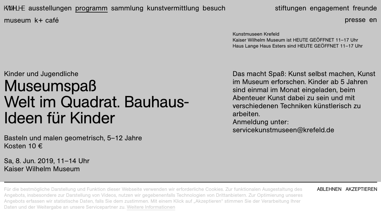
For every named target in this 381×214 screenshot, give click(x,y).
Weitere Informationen (151, 207)
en (373, 19)
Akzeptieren (361, 189)
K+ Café (47, 20)
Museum (17, 20)
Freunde (365, 8)
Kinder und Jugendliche (41, 73)
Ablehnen (329, 189)
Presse (355, 19)
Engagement (329, 8)
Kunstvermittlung (173, 8)
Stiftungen (290, 8)
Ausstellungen (50, 8)
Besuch (214, 8)
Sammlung (127, 8)
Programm (91, 8)
